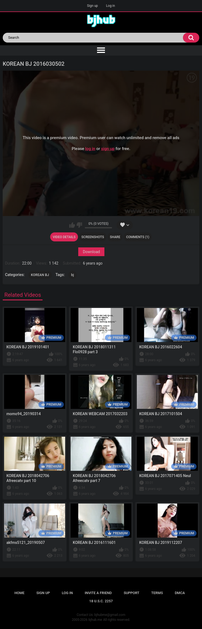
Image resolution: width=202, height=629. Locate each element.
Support (132, 593)
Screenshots (93, 237)
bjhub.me (95, 620)
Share (115, 237)
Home (19, 593)
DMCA (180, 593)
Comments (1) (137, 237)
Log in (110, 6)
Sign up (92, 6)
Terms (157, 593)
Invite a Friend (98, 593)
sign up (107, 148)
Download (91, 252)
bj (72, 275)
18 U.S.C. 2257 (101, 601)
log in (90, 148)
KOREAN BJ (40, 275)
